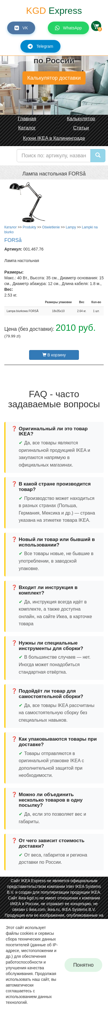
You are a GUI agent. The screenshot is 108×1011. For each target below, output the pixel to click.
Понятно (83, 965)
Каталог (10, 227)
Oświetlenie (51, 227)
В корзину (54, 355)
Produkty (29, 227)
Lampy (71, 227)
